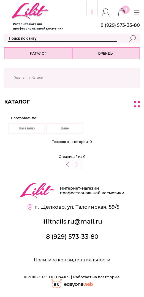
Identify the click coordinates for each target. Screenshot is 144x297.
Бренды (105, 53)
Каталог (38, 53)
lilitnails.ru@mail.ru (72, 221)
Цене (65, 128)
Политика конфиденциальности (72, 259)
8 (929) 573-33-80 (72, 236)
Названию (27, 128)
